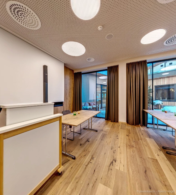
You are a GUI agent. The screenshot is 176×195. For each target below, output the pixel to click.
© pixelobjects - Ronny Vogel (155, 191)
